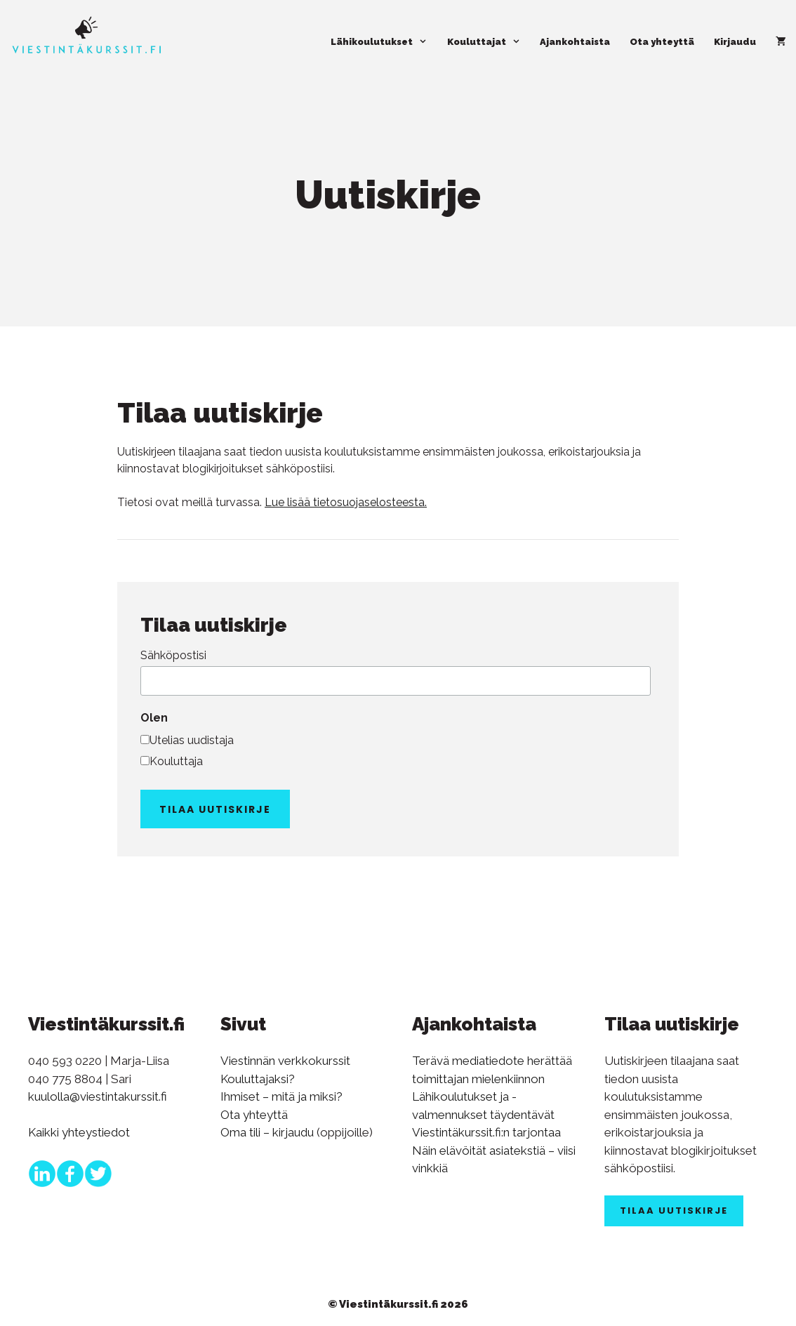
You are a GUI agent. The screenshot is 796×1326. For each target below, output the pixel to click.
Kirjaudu (735, 42)
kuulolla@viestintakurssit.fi (97, 1096)
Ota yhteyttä (662, 42)
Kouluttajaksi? (257, 1079)
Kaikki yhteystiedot (79, 1132)
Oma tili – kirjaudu (267, 1132)
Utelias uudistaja (192, 740)
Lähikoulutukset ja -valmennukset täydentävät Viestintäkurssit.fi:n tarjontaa (486, 1114)
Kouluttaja (176, 761)
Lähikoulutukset (384, 42)
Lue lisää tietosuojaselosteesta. (346, 502)
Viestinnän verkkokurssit (285, 1061)
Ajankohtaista (575, 42)
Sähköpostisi (173, 655)
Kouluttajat (488, 42)
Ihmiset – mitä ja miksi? (281, 1096)
